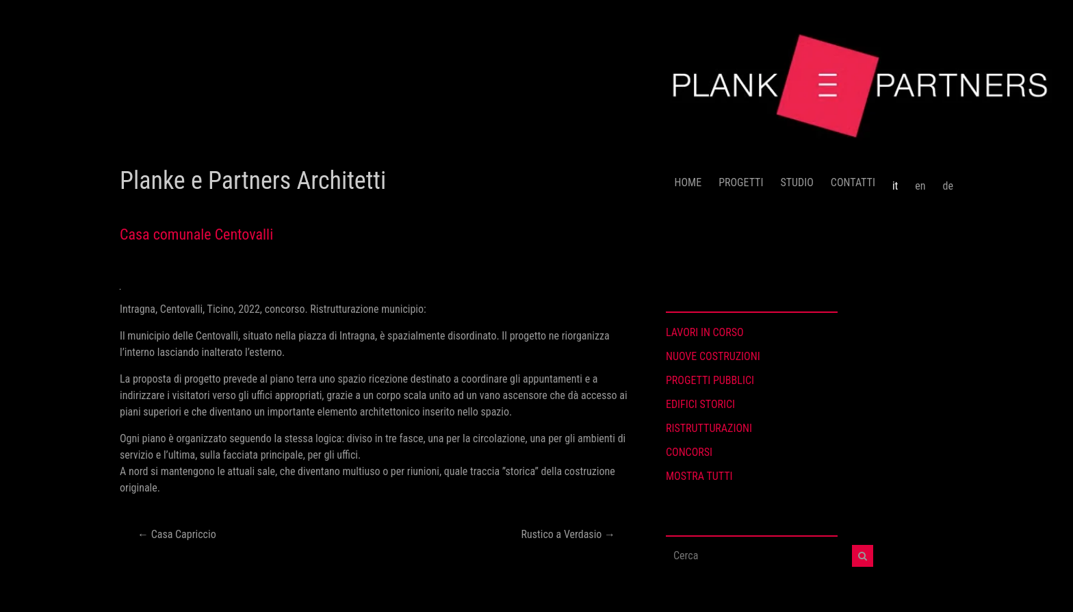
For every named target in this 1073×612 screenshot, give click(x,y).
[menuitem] (895, 180)
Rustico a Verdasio (568, 534)
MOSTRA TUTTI (699, 476)
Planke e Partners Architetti (253, 180)
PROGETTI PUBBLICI (710, 380)
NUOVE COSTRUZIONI (713, 356)
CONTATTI (853, 182)
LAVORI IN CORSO (705, 332)
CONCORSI (689, 452)
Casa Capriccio (177, 534)
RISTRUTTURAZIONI (709, 428)
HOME (688, 182)
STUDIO (796, 182)
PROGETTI (741, 182)
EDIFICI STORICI (700, 404)
